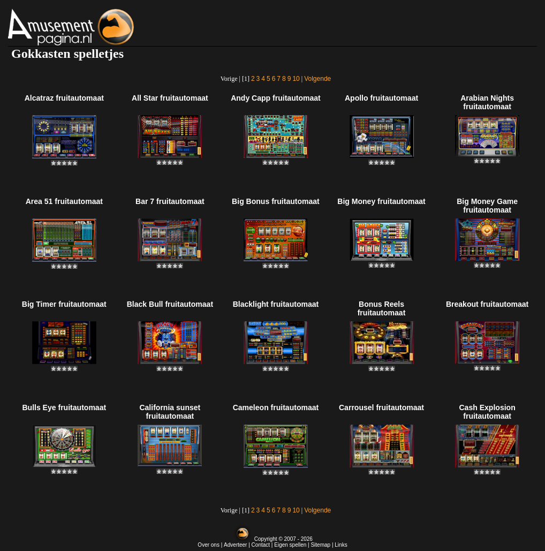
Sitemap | (323, 545)
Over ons (208, 545)
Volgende (317, 78)
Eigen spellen (290, 545)
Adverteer (235, 545)
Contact (261, 545)
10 (295, 78)
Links (341, 545)
